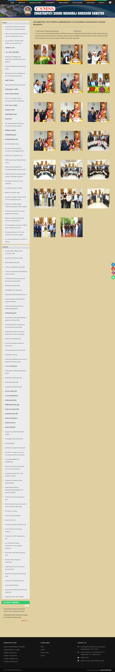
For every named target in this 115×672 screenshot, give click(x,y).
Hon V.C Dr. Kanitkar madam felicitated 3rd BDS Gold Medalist (14, 100)
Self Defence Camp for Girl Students (15, 448)
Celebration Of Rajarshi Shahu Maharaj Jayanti (13, 482)
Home (12, 2)
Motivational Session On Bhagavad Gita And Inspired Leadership (15, 74)
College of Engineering (10, 658)
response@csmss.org (97, 660)
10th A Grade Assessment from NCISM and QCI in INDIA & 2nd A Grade (16, 35)
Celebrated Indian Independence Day (16, 294)
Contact (102, 2)
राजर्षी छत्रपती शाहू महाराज (10, 313)
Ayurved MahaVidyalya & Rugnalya (14, 647)
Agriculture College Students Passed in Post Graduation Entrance (15, 198)
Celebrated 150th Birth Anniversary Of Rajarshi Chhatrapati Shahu (16, 360)
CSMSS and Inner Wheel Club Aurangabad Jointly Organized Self (15, 168)
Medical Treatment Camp (12, 192)
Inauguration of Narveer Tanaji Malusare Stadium (14, 475)
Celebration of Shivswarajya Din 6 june (14, 498)
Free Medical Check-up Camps (13, 188)
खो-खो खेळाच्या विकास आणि (11, 139)
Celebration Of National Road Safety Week (15, 575)
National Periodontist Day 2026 (14, 258)
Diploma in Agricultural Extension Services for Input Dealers (14, 219)
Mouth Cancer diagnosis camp (13, 155)
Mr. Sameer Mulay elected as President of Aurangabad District (14, 150)
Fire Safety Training (11, 511)
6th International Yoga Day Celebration (12, 561)
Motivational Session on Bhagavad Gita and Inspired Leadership (15, 326)
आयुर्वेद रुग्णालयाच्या (9, 80)
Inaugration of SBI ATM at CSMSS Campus (14, 433)
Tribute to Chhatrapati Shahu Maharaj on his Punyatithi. (16, 273)
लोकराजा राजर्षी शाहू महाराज (11, 418)
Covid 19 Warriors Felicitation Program (13, 530)
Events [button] (5, 247)
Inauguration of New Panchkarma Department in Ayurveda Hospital (14, 333)
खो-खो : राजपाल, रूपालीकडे (11, 105)
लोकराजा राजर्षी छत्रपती (10, 427)
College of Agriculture (10, 652)
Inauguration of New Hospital (13, 387)
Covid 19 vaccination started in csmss (15, 524)
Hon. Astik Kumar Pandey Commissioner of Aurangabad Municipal (13, 545)
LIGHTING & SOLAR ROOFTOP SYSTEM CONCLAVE (16, 591)
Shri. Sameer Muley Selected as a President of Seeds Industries (14, 125)
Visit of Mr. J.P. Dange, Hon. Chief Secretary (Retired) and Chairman (14, 453)
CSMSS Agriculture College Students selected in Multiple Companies (15, 175)
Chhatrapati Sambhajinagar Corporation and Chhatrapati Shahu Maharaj (15, 59)
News (42, 647)
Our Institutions (35, 2)
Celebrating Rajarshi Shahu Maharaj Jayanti (15, 67)
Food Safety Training (11, 354)
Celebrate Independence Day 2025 (15, 267)
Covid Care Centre (10, 520)
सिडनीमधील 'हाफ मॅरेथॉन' (10, 130)
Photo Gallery (77, 2)
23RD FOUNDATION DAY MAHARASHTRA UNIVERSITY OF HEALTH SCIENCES (14, 490)
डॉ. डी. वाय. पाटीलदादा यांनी (11, 391)
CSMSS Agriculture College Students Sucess (15, 161)
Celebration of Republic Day (13, 338)
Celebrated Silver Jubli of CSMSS (14, 597)
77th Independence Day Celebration (15, 350)
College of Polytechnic (10, 655)
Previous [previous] (26, 606)
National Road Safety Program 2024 (15, 85)
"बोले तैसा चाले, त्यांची (9, 48)
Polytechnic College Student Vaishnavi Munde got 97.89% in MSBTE (16, 205)
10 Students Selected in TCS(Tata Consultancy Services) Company (14, 233)
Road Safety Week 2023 (11, 382)
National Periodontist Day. (12, 285)
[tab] (16, 22)
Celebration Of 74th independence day (15, 537)
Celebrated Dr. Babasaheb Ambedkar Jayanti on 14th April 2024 (15, 319)
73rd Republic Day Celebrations (14, 439)
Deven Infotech (105, 670)
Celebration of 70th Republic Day (14, 581)
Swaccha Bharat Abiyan (12, 585)
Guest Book (90, 2)
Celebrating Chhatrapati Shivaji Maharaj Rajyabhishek (14, 307)
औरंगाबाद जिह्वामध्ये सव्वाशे (11, 114)
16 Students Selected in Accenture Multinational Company (15, 212)
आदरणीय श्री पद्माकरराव (10, 423)
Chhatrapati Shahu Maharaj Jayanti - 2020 (15, 554)
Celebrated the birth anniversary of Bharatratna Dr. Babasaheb (15, 280)
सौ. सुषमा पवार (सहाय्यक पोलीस (12, 409)
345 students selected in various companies (14, 182)
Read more (24, 620)
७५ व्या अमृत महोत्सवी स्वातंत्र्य (11, 396)
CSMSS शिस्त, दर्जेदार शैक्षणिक (12, 52)
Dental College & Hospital (12, 649)
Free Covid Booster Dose (12, 144)
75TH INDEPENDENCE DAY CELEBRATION (12, 461)
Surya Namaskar (10, 443)
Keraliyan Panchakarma (11, 661)
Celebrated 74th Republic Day (13, 378)
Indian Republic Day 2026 (12, 262)
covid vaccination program (13, 515)
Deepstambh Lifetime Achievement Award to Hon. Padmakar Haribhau (15, 28)
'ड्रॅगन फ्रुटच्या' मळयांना (10, 110)
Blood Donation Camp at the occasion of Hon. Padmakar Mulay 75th (15, 505)
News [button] (5, 22)
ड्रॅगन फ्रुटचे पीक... (8, 119)
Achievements (49, 2)
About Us (22, 2)
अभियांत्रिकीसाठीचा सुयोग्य (10, 135)
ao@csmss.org (85, 660)
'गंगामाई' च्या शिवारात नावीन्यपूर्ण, (12, 94)
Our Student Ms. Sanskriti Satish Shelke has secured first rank (14, 42)
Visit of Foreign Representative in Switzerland (14, 344)
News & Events (63, 2)
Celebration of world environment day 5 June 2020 (15, 568)
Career (43, 655)
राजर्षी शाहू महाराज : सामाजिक (11, 89)
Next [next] (28, 606)
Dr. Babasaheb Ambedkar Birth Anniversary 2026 (14, 252)
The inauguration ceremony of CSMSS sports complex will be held (16, 226)
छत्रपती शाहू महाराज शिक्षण (11, 400)
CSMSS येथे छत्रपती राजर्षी (11, 366)
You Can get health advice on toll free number (16, 240)
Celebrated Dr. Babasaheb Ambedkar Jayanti (15, 372)
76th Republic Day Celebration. (13, 290)
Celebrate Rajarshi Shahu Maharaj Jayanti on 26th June (15, 300)
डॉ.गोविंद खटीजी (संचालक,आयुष (12, 405)
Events (43, 649)
